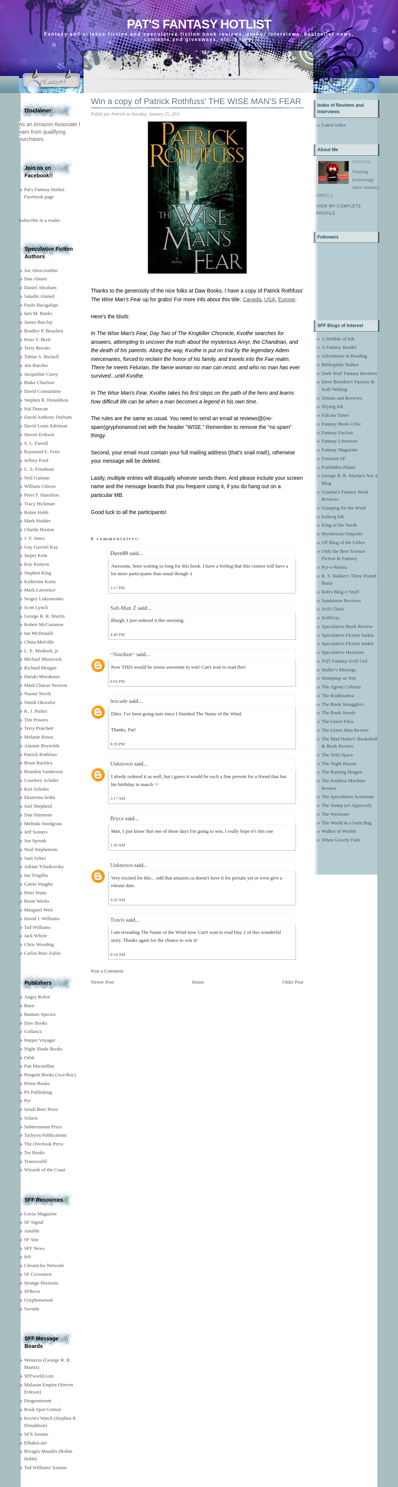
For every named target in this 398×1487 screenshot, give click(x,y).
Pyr (27, 1100)
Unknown (121, 764)
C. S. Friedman (39, 469)
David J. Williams (42, 918)
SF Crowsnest (38, 1274)
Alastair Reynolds (42, 745)
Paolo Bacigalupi (41, 305)
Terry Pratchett (38, 728)
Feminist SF (334, 458)
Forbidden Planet (339, 467)
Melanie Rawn (38, 737)
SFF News (34, 1248)
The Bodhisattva (338, 695)
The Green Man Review (345, 730)
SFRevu (32, 1291)
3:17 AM (117, 798)
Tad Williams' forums (45, 1467)
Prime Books (37, 1083)
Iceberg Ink (333, 516)
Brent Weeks (36, 901)
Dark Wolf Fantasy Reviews (349, 373)
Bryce (117, 818)
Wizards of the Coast (45, 1169)
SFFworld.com (39, 1376)
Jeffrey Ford (36, 460)
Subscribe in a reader (39, 220)
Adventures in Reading (344, 356)
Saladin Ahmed (39, 296)
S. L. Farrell (36, 443)
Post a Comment (107, 971)
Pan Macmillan (39, 1066)
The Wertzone (335, 814)
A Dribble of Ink (338, 339)
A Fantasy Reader (339, 347)
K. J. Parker (35, 711)
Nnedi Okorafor (40, 702)
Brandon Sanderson (43, 771)
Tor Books (34, 1152)
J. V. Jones (34, 538)
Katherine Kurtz (40, 581)
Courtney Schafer (41, 780)
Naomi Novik (37, 693)
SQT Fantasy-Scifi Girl (345, 661)
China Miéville (39, 642)
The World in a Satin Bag (347, 823)
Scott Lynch (36, 607)
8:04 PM (117, 681)
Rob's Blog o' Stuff (340, 592)
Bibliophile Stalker (340, 364)
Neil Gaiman (37, 478)
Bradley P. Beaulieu (43, 331)
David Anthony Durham (48, 417)
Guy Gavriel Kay (41, 547)
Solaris (31, 1118)
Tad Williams (37, 927)
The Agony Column (341, 687)
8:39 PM (117, 744)
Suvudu (31, 1308)
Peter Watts (35, 892)
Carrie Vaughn (38, 884)
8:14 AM (117, 954)
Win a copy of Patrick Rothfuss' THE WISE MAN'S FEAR (196, 101)
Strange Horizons (41, 1283)
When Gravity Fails (341, 840)
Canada (252, 299)
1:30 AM (117, 845)
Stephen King (37, 573)
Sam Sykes (35, 858)
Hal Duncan (36, 408)
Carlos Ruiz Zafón (42, 953)
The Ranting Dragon (342, 772)
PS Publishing (38, 1092)
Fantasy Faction (337, 432)
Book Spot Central (42, 1409)
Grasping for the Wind (344, 508)
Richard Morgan (40, 668)
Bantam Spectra (40, 1014)
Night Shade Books (43, 1049)
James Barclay (38, 322)
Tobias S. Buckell (41, 356)
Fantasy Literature (340, 441)
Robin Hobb (36, 512)
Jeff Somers (36, 832)
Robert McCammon (44, 624)
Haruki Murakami (42, 676)
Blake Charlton (39, 382)
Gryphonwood (38, 1300)
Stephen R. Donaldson (46, 400)
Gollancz (33, 1031)
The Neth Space (337, 755)
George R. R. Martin (44, 616)
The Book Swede (339, 712)
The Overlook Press (43, 1144)
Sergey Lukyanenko (44, 598)
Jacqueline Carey (41, 374)
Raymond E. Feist (42, 451)
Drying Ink (332, 406)
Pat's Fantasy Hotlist (199, 24)
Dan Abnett (35, 279)
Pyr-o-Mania (334, 567)
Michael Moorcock (43, 659)
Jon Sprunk (35, 840)
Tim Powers (36, 720)
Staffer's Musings (339, 669)
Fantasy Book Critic (342, 424)
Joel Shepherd (38, 806)
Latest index (334, 125)
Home (198, 982)
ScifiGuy (331, 617)
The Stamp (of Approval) (346, 805)
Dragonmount (38, 1400)
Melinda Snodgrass (43, 823)
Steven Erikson (39, 434)
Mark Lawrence (40, 590)
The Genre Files (338, 721)
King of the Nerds (339, 525)
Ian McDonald (38, 633)
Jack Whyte (35, 935)
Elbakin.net (35, 1443)
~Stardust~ (122, 654)
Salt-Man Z (123, 608)
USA (269, 299)
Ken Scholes (36, 789)
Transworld (35, 1161)
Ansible (31, 1231)
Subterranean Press (43, 1126)
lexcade (119, 701)
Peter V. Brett (37, 339)
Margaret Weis (38, 910)
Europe (286, 299)
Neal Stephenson (41, 849)
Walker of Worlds (339, 831)
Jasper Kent (35, 555)
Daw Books (35, 1023)
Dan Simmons (38, 815)
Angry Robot (37, 997)
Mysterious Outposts (342, 533)
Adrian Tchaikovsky (44, 866)
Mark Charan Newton (45, 685)
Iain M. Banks (38, 313)
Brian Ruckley (38, 763)
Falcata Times (335, 415)
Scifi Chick (333, 609)
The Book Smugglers (343, 704)
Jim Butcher (36, 365)
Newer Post (102, 982)
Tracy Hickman (39, 503)
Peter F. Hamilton (41, 495)
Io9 (27, 1256)
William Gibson (40, 486)
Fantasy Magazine (340, 449)
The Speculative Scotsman (348, 796)
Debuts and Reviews (342, 398)
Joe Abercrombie (41, 270)
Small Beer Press (41, 1109)
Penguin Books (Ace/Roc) (50, 1074)
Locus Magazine (40, 1213)
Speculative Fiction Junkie (348, 635)
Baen (29, 1005)
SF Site (31, 1239)
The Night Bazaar (339, 763)
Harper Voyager (39, 1040)
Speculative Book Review (347, 626)
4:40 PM (117, 634)
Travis (117, 920)
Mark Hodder (37, 521)
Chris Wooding (39, 944)
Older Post (292, 982)
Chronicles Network (44, 1265)
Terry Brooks (37, 348)
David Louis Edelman (46, 426)
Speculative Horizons (343, 652)
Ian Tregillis (36, 875)
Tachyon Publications (45, 1135)
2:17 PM (117, 587)
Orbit (29, 1057)
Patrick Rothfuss (40, 754)
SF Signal (34, 1222)
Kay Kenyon (36, 564)
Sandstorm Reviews (341, 600)
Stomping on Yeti (339, 678)
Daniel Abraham (40, 287)
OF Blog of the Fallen (343, 542)
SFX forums (36, 1434)
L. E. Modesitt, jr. (41, 650)
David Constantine (42, 391)
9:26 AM (117, 899)
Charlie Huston (39, 529)
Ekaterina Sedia (39, 797)
